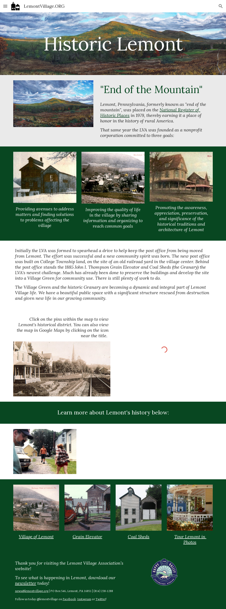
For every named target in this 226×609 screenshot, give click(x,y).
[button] (5, 6)
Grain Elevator (87, 536)
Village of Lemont (36, 536)
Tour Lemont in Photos (190, 539)
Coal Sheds (138, 536)
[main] (113, 43)
